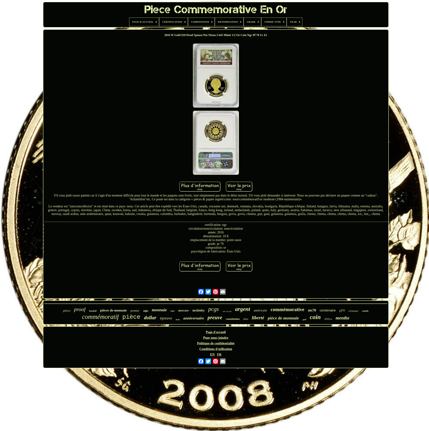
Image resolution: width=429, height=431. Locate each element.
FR (219, 354)
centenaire (328, 310)
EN (212, 354)
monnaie (159, 310)
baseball (93, 311)
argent (242, 309)
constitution (233, 318)
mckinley (198, 310)
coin (315, 317)
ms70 (312, 310)
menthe (342, 317)
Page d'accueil (216, 332)
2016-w (328, 319)
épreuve (166, 318)
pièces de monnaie (113, 310)
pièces (66, 310)
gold (304, 319)
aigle (145, 310)
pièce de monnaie (283, 318)
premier (134, 310)
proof (80, 309)
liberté (258, 317)
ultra (245, 318)
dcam (178, 320)
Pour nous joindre (215, 338)
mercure (183, 310)
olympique (353, 310)
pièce (131, 317)
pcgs (213, 309)
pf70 (342, 310)
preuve (215, 317)
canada (365, 311)
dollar (150, 317)
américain (260, 310)
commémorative (287, 309)
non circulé (227, 311)
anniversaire (193, 318)
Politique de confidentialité (216, 343)
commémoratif (100, 316)
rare (173, 310)
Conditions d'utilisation (215, 349)
